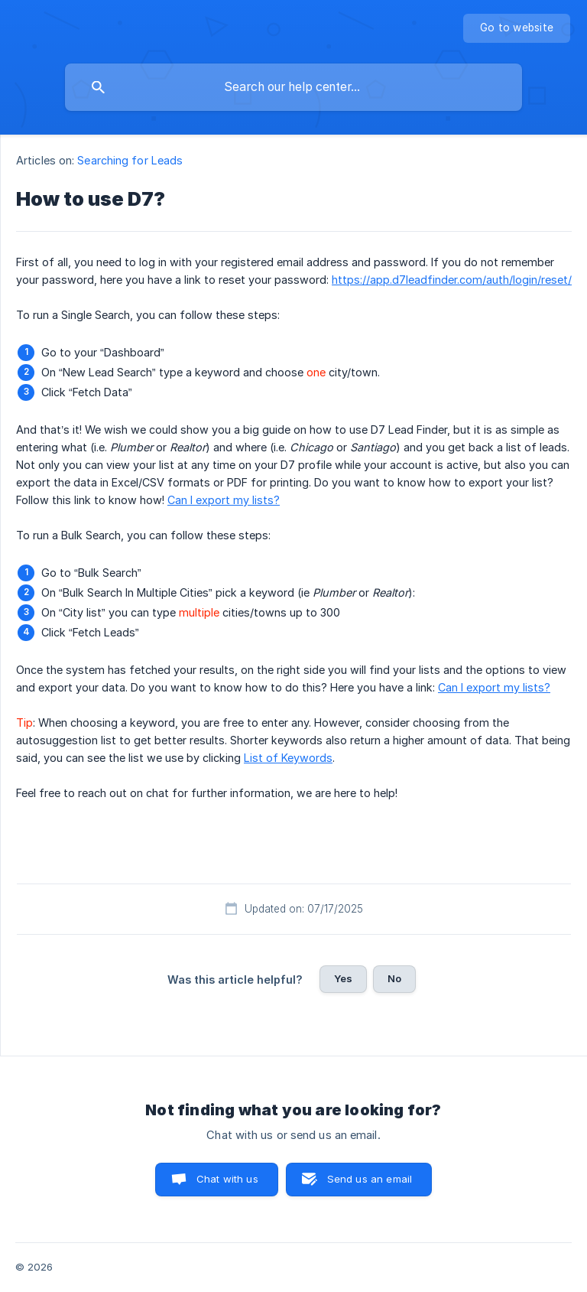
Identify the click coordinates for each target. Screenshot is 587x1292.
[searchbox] (293, 87)
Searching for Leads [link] (130, 160)
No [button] (394, 978)
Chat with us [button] (227, 1179)
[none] (516, 28)
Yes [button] (343, 978)
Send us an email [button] (369, 1179)
